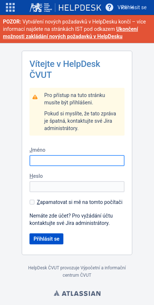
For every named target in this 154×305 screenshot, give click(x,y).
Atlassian (77, 294)
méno (37, 150)
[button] (10, 7)
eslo (36, 176)
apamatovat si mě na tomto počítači (79, 202)
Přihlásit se (134, 7)
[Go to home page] (65, 7)
